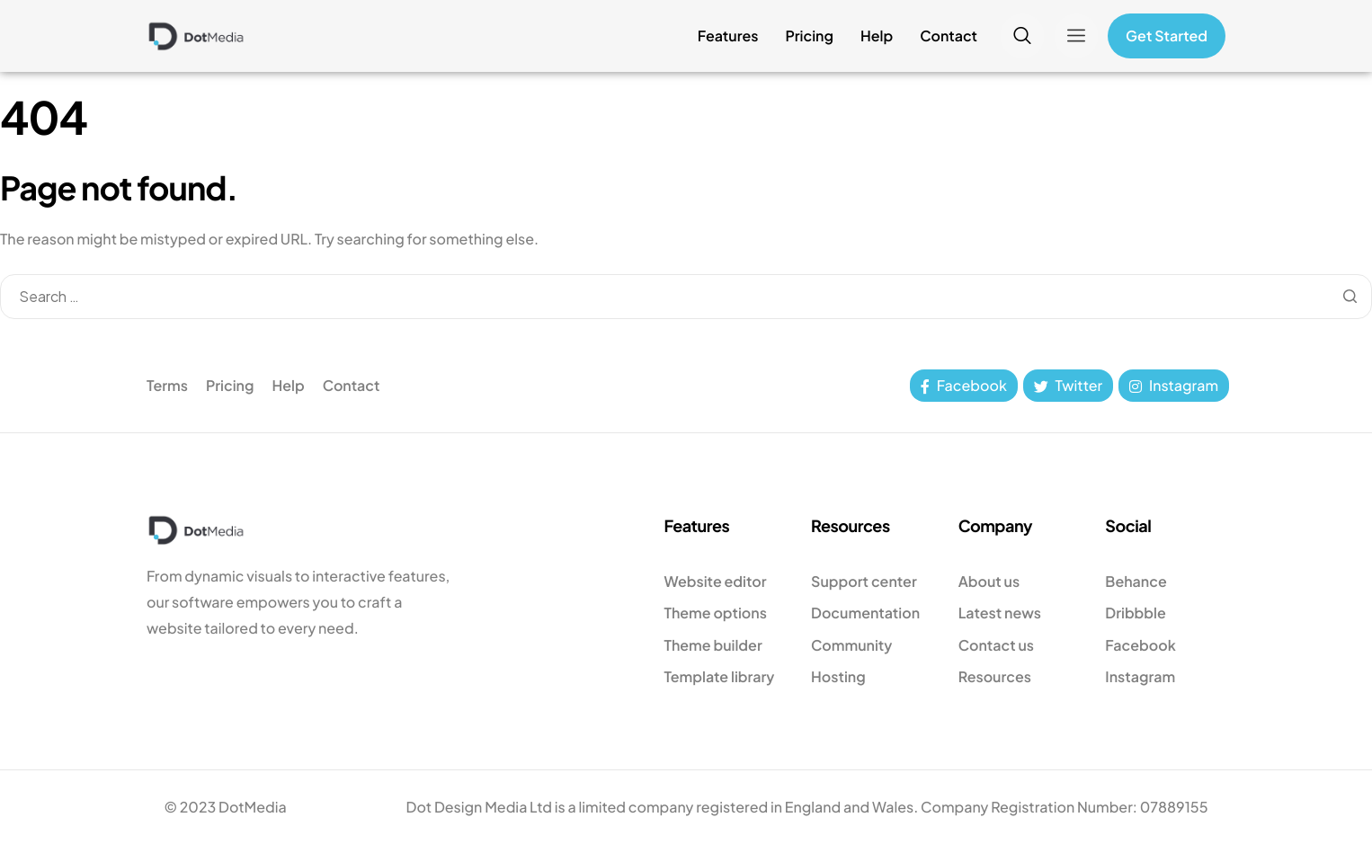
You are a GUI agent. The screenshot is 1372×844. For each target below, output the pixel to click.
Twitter (1068, 385)
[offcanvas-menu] (1076, 35)
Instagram (1173, 385)
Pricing (809, 36)
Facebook (964, 385)
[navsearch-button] (1022, 35)
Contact (948, 36)
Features (728, 36)
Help (876, 36)
